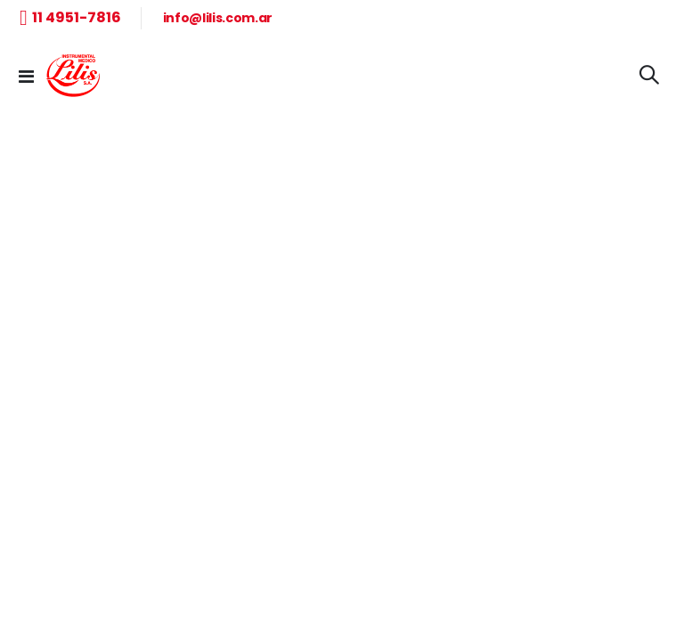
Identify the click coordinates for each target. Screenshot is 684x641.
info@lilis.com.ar (218, 18)
